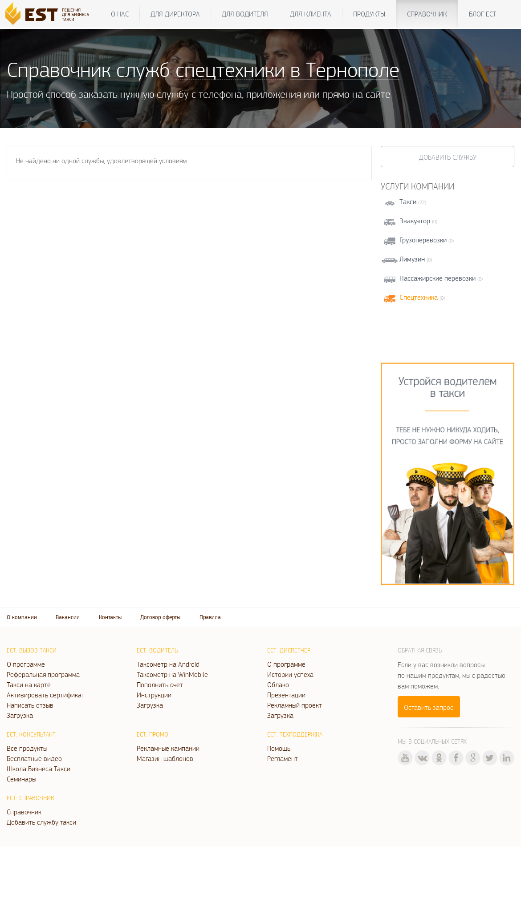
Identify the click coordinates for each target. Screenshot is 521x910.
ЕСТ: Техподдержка (294, 734)
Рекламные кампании (168, 748)
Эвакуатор (414, 220)
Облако (278, 684)
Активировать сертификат (46, 694)
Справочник (427, 13)
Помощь (278, 748)
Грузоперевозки (423, 240)
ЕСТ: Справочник (30, 798)
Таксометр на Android (168, 664)
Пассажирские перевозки (437, 278)
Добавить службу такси (41, 821)
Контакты (110, 617)
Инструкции (154, 694)
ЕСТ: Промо (152, 734)
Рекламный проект (294, 705)
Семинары (21, 778)
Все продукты (27, 748)
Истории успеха (290, 674)
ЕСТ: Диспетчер (288, 650)
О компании (22, 617)
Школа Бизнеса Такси (38, 768)
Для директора (175, 13)
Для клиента (310, 13)
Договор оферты (160, 617)
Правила (210, 617)
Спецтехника (418, 297)
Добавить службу (447, 157)
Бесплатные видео (34, 758)
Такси (407, 201)
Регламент (282, 758)
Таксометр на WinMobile (172, 674)
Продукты (369, 13)
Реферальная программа (43, 674)
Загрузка (20, 715)
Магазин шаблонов (165, 758)
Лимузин (412, 259)
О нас (120, 13)
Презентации (286, 694)
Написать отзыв (30, 705)
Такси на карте (29, 684)
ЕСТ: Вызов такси (32, 650)
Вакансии (68, 617)
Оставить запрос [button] (428, 707)
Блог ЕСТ (482, 13)
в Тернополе (344, 69)
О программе (26, 664)
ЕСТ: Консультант (31, 734)
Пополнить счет (160, 684)
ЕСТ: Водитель (157, 650)
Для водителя (245, 13)
